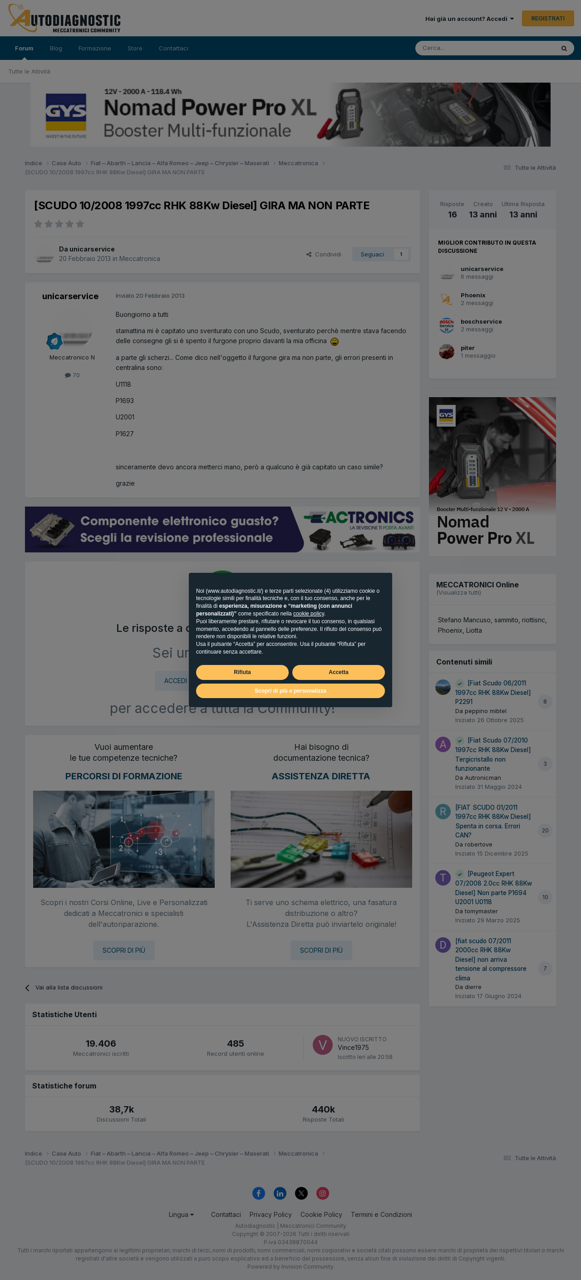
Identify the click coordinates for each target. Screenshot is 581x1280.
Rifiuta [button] (242, 672)
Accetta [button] (338, 672)
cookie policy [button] (308, 613)
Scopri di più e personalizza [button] (290, 691)
